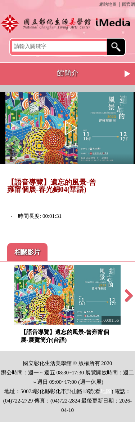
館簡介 (67, 73)
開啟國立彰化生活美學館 (67, 23)
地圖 (105, 391)
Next (128, 74)
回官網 (128, 4)
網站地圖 (108, 4)
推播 (127, 183)
